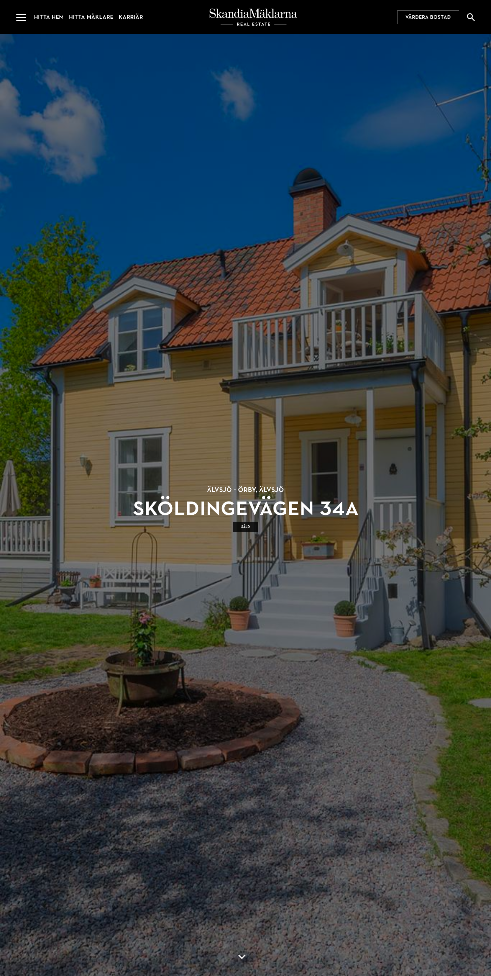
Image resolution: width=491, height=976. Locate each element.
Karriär (131, 17)
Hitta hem (49, 17)
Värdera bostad (428, 17)
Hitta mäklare (91, 17)
